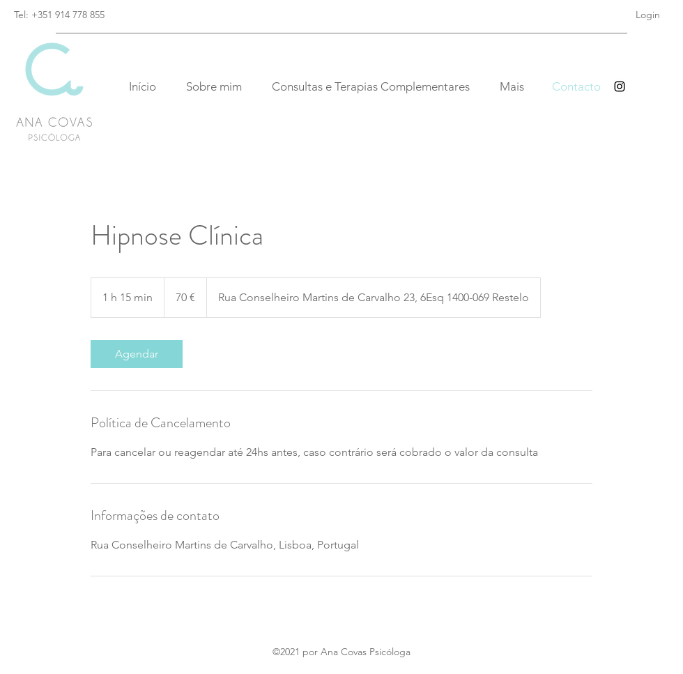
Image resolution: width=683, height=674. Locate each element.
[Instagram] (620, 86)
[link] (137, 354)
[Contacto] (576, 87)
